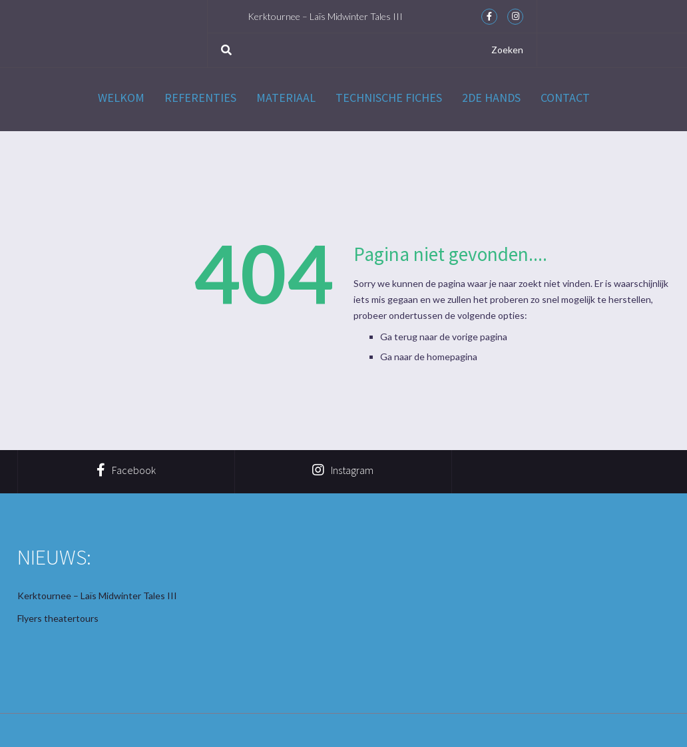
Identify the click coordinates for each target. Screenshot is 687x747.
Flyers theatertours (58, 618)
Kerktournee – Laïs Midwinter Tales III (325, 16)
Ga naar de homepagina (428, 356)
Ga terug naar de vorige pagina (443, 336)
